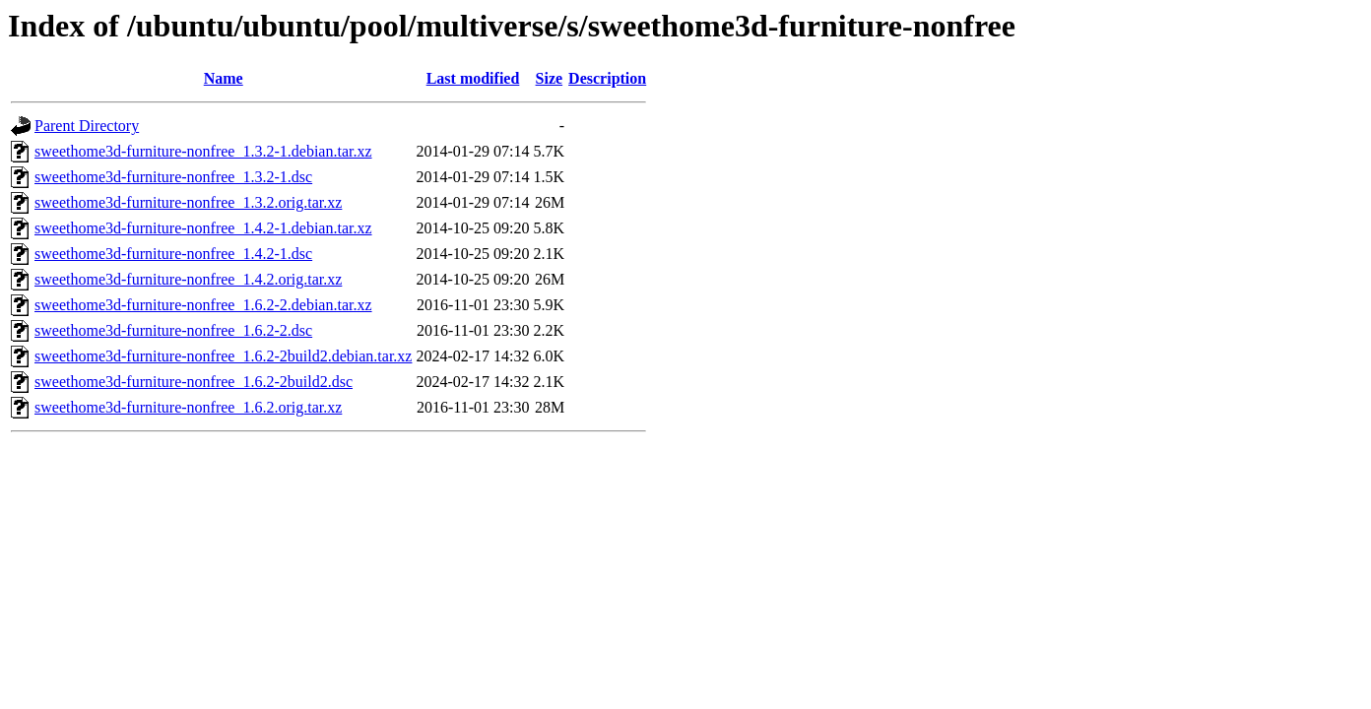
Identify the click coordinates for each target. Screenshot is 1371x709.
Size (549, 78)
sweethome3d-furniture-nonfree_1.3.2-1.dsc (173, 176)
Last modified (473, 78)
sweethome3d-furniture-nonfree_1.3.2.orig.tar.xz (188, 202)
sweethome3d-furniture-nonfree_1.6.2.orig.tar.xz (188, 407)
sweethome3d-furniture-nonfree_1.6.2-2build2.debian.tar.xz (223, 356)
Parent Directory (86, 125)
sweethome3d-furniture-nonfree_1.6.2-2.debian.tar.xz (203, 304)
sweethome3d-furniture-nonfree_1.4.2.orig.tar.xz (188, 279)
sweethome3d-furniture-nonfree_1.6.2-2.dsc (173, 330)
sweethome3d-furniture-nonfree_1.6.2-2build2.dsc (193, 381)
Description (607, 78)
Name (223, 78)
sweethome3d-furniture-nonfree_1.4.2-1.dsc (173, 253)
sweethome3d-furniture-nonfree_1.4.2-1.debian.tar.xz (203, 228)
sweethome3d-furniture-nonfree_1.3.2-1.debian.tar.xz (203, 151)
